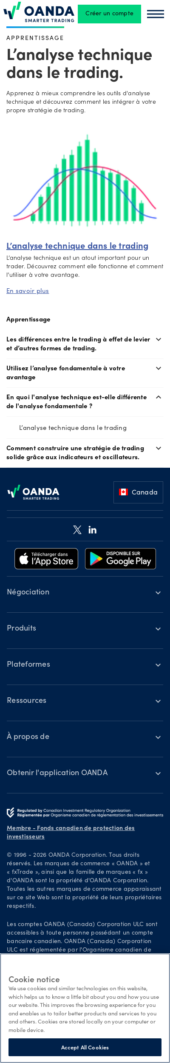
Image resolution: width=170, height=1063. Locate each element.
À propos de (28, 737)
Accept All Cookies (85, 1047)
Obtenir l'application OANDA (57, 773)
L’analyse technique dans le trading (73, 427)
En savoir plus (27, 290)
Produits (21, 629)
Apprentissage (35, 37)
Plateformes (28, 665)
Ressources (27, 701)
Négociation (28, 593)
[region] (85, 1008)
